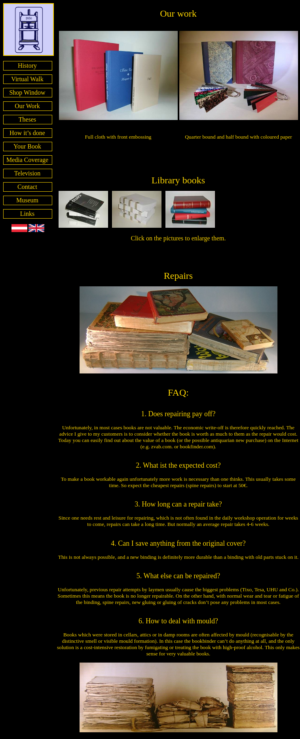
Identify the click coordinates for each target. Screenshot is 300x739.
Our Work (27, 106)
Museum (27, 200)
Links (27, 213)
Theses (27, 119)
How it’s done (27, 133)
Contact (27, 186)
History (27, 65)
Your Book (27, 146)
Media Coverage (27, 159)
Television (27, 173)
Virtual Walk (27, 79)
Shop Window (27, 92)
